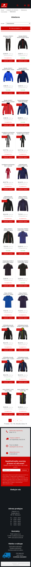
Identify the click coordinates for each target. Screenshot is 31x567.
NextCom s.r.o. (16, 564)
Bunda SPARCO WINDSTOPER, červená (8, 101)
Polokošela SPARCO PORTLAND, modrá (22, 229)
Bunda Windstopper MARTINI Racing (23, 101)
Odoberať (24, 470)
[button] (17, 5)
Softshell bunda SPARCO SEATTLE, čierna (8, 198)
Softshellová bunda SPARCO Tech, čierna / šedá (8, 327)
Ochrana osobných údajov (15, 550)
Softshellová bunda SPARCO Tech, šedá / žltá (23, 327)
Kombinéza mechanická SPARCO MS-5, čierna (22, 133)
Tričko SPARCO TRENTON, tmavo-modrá (23, 294)
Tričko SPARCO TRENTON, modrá (8, 293)
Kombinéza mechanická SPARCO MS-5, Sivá (8, 133)
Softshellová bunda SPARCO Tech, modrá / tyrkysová (8, 359)
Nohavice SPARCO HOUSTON (8, 36)
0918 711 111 (17, 534)
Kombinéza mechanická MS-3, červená (8, 165)
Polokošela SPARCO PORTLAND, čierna (22, 261)
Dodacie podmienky (15, 548)
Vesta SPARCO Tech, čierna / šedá (8, 390)
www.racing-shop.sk (17, 537)
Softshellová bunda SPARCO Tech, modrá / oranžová (23, 359)
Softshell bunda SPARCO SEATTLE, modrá (23, 166)
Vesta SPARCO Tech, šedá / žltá (22, 390)
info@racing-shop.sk (17, 535)
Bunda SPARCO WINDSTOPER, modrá (8, 69)
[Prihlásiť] (21, 5)
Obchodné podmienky (15, 546)
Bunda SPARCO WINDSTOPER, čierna (23, 36)
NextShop (14, 563)
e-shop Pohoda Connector (23, 563)
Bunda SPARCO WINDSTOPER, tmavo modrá (23, 70)
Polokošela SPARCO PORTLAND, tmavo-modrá (8, 262)
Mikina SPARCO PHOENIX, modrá (22, 197)
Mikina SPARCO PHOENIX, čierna (8, 229)
